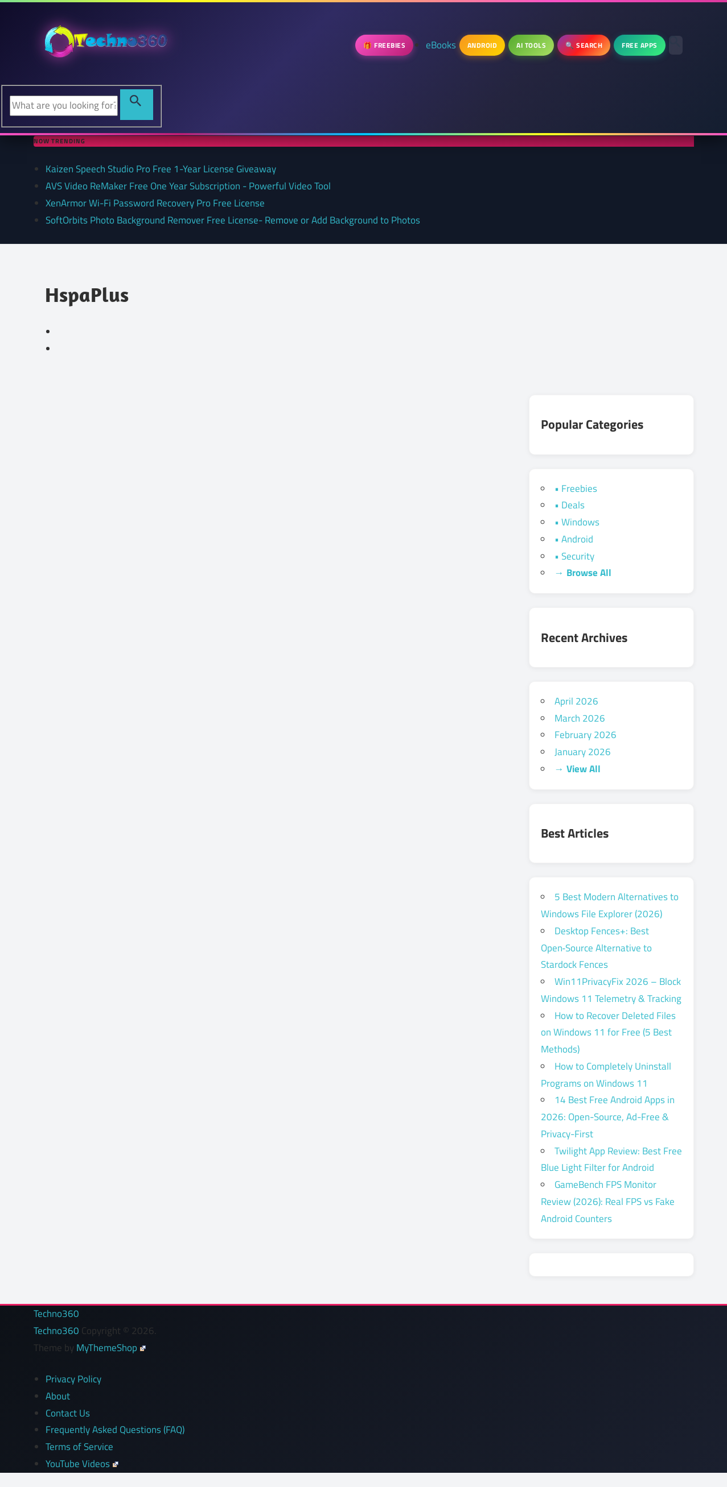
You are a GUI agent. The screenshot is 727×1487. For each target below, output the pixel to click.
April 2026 (576, 701)
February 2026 (586, 734)
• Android (574, 539)
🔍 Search (583, 45)
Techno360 (56, 1313)
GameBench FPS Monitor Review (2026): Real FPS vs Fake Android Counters (608, 1201)
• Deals (570, 505)
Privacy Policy (73, 1379)
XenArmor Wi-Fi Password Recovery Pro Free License (155, 203)
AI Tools (531, 45)
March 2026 (580, 718)
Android (482, 45)
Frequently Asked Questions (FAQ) (115, 1429)
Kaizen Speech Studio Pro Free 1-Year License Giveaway (161, 168)
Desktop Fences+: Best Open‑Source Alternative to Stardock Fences (596, 947)
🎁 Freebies (384, 45)
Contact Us (68, 1413)
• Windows (577, 522)
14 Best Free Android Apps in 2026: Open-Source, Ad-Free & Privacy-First (608, 1116)
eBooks (441, 45)
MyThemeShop (111, 1347)
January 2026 (583, 751)
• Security (574, 556)
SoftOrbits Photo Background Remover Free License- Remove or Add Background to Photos (233, 220)
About (58, 1396)
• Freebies (576, 488)
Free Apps (640, 45)
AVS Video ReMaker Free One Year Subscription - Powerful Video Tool (188, 186)
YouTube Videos (82, 1463)
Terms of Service (79, 1446)
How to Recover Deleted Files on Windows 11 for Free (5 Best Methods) (608, 1032)
